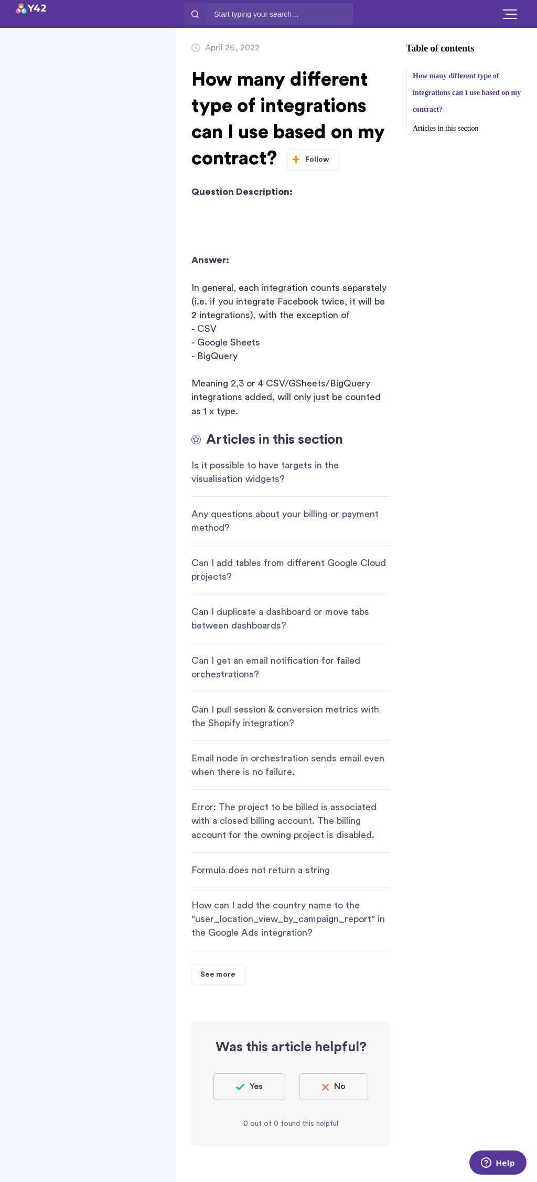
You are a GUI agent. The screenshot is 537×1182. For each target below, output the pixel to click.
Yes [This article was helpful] (256, 1086)
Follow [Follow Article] (317, 159)
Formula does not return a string (260, 870)
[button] (510, 14)
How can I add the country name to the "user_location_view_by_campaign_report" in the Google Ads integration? (288, 919)
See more (217, 974)
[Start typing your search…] (279, 14)
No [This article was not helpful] (340, 1086)
